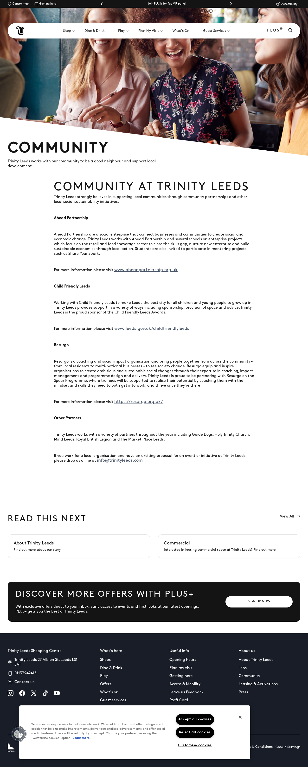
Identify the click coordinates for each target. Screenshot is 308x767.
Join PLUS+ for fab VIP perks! (167, 3)
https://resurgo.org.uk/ (138, 402)
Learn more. (81, 738)
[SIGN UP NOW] (259, 601)
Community (249, 676)
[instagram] (10, 693)
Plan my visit (180, 668)
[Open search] (290, 30)
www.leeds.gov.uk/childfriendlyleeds (151, 328)
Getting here (48, 3)
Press (243, 692)
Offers (105, 684)
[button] (18, 734)
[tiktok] (45, 693)
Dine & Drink (111, 668)
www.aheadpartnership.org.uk (146, 270)
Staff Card (178, 700)
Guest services (113, 700)
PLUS (274, 31)
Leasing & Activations (258, 684)
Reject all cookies (195, 732)
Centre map (21, 3)
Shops (105, 660)
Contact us (24, 682)
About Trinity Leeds (256, 660)
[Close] (240, 717)
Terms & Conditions (257, 747)
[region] (134, 732)
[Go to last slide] (102, 4)
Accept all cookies (195, 719)
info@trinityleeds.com (120, 460)
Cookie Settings (288, 747)
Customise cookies (195, 745)
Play (104, 676)
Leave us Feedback (186, 692)
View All (290, 516)
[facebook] (22, 693)
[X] (34, 693)
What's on (109, 692)
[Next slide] (231, 4)
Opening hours (182, 660)
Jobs (243, 668)
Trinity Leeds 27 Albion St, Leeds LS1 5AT (45, 662)
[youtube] (57, 693)
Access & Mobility (184, 684)
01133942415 (25, 673)
